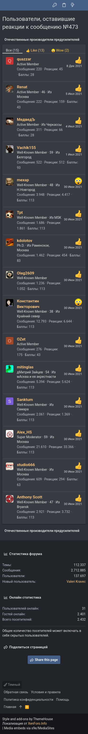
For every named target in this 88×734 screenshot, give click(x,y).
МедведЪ (26, 119)
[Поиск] (81, 5)
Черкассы (54, 124)
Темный (12, 684)
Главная (10, 707)
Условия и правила (46, 692)
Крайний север (28, 316)
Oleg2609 (25, 273)
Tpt (20, 212)
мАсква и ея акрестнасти (36, 376)
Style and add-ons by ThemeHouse (27, 719)
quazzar (24, 59)
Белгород (24, 157)
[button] (7, 5)
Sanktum (25, 399)
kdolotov (24, 240)
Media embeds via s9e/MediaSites (29, 728)
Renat (22, 87)
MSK (57, 217)
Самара (23, 409)
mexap (23, 180)
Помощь (62, 699)
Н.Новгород (26, 190)
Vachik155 (26, 147)
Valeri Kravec (76, 581)
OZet (21, 339)
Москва (23, 97)
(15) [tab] (12, 50)
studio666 (26, 464)
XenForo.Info (37, 723)
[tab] (35, 48)
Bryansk (23, 507)
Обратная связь (16, 692)
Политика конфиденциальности (28, 699)
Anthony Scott (29, 497)
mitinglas (25, 367)
